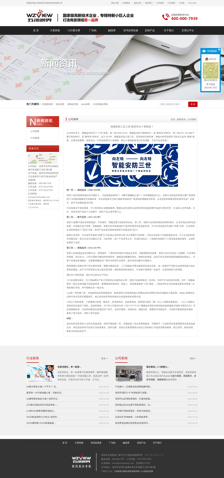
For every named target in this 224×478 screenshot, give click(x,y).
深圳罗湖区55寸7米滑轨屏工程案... (131, 393)
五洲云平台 (188, 30)
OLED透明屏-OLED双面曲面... (41, 423)
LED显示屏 (74, 30)
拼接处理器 (72, 104)
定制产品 (150, 30)
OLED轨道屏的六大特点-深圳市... (42, 417)
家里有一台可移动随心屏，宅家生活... (44, 393)
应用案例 (126, 3)
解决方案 (115, 3)
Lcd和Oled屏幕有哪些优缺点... (40, 411)
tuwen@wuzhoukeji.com (39, 197)
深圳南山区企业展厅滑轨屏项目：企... (133, 405)
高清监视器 (96, 443)
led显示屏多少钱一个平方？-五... (42, 387)
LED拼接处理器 (100, 104)
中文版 (181, 3)
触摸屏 (112, 30)
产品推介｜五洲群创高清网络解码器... (133, 387)
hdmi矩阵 (85, 104)
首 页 (36, 30)
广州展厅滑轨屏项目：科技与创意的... (133, 411)
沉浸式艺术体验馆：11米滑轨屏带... (132, 417)
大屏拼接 (55, 30)
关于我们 (169, 30)
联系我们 (149, 3)
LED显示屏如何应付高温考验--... (42, 405)
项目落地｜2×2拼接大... (157, 367)
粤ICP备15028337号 (154, 455)
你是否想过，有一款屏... (69, 367)
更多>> (104, 358)
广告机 (93, 30)
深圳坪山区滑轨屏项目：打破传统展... (133, 399)
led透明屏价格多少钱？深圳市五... (42, 399)
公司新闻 (160, 3)
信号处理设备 (130, 30)
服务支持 (137, 3)
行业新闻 (171, 3)
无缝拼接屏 (48, 104)
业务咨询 (210, 59)
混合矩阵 (60, 104)
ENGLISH (192, 3)
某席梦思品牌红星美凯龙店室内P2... (132, 423)
